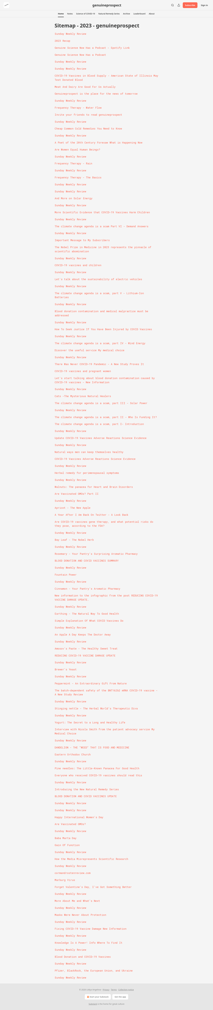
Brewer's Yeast (66, 669)
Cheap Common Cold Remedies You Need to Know (88, 128)
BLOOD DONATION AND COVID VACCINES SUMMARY (87, 560)
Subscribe (190, 5)
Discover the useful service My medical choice (89, 350)
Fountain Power (66, 574)
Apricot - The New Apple (72, 507)
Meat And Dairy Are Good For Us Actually (85, 86)
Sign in (204, 5)
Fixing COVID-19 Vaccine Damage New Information (90, 928)
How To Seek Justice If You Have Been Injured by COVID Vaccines (103, 329)
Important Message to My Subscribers (82, 240)
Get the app (120, 996)
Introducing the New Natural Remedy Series (87, 789)
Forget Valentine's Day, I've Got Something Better (93, 887)
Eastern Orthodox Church (73, 754)
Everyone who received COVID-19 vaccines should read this (98, 775)
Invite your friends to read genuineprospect (88, 114)
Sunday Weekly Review (70, 33)
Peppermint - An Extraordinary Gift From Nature (91, 683)
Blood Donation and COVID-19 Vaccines (83, 956)
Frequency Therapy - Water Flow (78, 107)
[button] (60, 13)
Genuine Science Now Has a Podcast (80, 54)
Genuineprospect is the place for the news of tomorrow (96, 93)
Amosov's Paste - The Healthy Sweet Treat (86, 648)
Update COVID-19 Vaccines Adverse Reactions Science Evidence (101, 438)
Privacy (106, 989)
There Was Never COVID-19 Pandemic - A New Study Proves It (99, 364)
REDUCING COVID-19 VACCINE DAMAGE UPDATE (85, 655)
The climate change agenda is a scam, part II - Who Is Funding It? (106, 417)
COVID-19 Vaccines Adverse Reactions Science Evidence (95, 459)
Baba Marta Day (65, 838)
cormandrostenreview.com (72, 873)
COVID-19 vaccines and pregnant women (83, 371)
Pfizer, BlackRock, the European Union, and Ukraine (94, 970)
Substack (93, 1004)
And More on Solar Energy (73, 198)
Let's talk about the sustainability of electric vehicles (98, 279)
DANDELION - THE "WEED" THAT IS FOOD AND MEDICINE (92, 747)
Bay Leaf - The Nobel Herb (74, 539)
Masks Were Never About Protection (80, 915)
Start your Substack (97, 996)
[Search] (172, 5)
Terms (114, 989)
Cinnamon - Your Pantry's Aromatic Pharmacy (87, 588)
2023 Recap (62, 40)
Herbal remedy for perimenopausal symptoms (87, 473)
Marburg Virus (65, 880)
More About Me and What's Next (77, 901)
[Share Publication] (179, 5)
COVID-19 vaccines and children (78, 265)
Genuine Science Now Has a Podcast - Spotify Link (92, 47)
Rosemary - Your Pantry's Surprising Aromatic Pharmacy (96, 553)
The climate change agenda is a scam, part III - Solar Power (101, 403)
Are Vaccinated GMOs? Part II (77, 493)
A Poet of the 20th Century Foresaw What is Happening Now (98, 142)
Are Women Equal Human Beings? (77, 149)
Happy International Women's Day (79, 817)
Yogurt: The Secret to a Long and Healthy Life (90, 722)
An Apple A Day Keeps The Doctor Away (83, 634)
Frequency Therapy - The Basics (78, 177)
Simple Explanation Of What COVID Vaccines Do (89, 620)
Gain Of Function (67, 845)
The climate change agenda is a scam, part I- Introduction (99, 424)
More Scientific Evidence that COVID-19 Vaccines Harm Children (102, 212)
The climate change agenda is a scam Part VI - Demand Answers (101, 226)
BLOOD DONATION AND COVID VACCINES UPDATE (86, 796)
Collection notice (126, 989)
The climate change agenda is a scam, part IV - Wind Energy (100, 343)
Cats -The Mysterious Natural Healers (83, 396)
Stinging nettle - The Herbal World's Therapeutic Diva (96, 708)
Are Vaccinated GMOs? (70, 824)
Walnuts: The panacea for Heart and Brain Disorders (94, 487)
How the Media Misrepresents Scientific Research (91, 859)
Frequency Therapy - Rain (73, 163)
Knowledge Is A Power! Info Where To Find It (88, 942)
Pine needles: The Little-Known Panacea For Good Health (97, 768)
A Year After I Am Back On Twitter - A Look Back (91, 514)
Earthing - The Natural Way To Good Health (87, 613)
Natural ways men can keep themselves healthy (89, 452)
